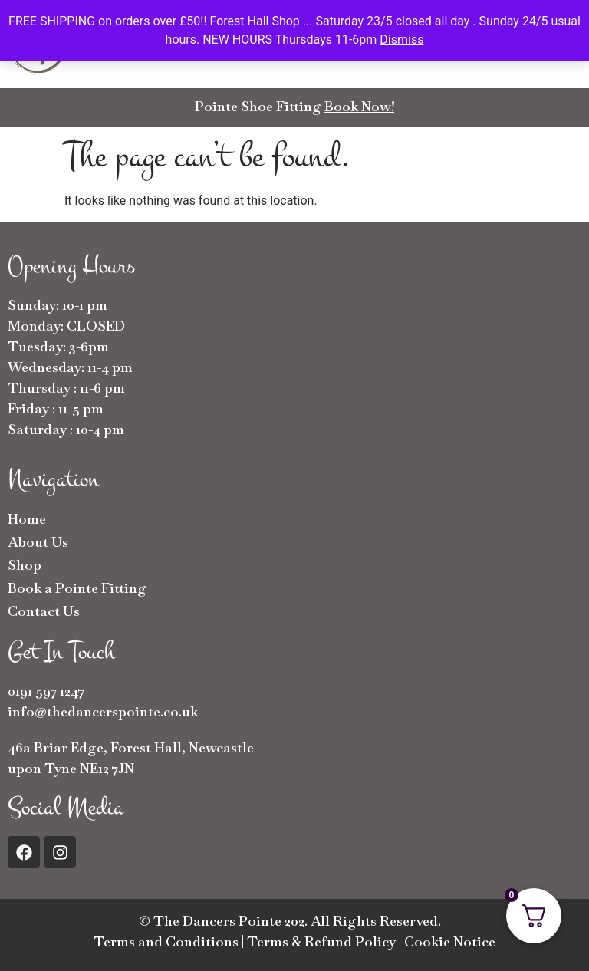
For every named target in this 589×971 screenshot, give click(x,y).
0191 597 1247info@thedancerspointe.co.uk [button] (103, 701)
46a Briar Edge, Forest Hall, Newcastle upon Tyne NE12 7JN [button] (131, 758)
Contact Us (44, 611)
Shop (24, 565)
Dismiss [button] (401, 39)
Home (27, 519)
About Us (38, 542)
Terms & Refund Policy (321, 941)
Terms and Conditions (166, 941)
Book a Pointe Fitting (77, 588)
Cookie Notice (449, 941)
